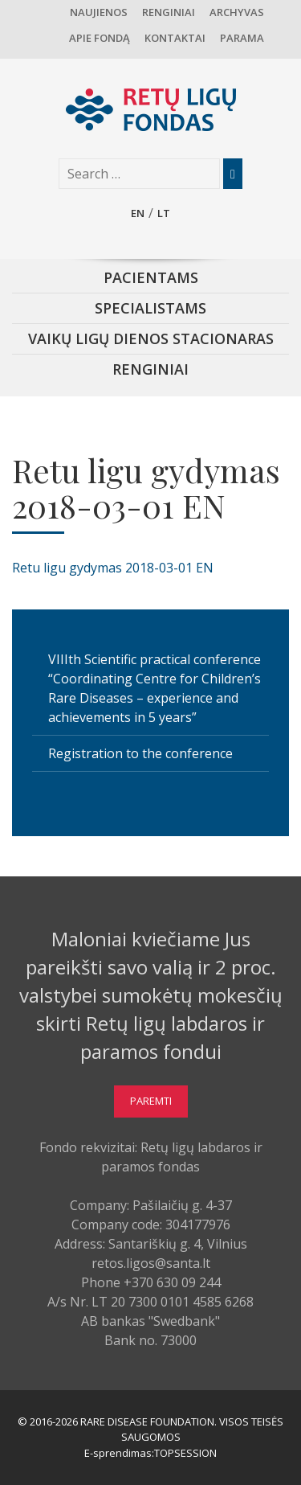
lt (163, 213)
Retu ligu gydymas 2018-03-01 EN (113, 567)
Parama (242, 38)
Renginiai (168, 12)
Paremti (151, 1100)
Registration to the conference (140, 753)
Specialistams (150, 308)
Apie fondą (99, 38)
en (137, 213)
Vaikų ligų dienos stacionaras (151, 338)
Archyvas (236, 12)
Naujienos (99, 12)
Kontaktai (174, 38)
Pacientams (151, 277)
